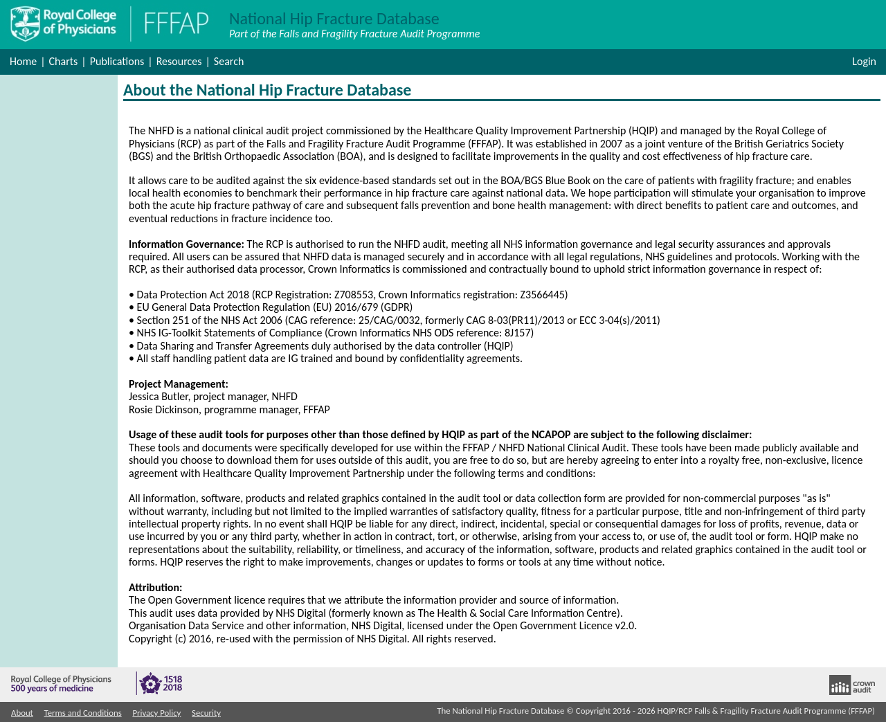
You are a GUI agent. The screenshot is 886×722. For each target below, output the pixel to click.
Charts (63, 61)
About (22, 713)
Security (206, 713)
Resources (179, 61)
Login (864, 61)
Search (229, 61)
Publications (117, 61)
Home (23, 61)
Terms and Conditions (83, 713)
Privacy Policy (156, 713)
